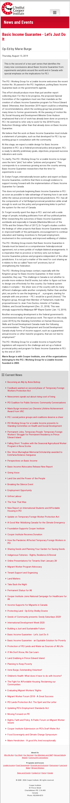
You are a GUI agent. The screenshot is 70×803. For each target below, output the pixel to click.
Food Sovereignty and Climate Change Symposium (32, 734)
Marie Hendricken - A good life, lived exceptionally (31, 740)
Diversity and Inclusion (39, 765)
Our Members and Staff (44, 755)
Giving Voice (13, 472)
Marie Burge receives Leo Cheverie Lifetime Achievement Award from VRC (35, 410)
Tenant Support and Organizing (22, 572)
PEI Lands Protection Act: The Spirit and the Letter (32, 702)
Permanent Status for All (19, 590)
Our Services (28, 755)
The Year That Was (16, 502)
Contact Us (36, 773)
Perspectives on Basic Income (22, 460)
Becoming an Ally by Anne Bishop (23, 382)
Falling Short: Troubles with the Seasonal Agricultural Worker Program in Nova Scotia (37, 445)
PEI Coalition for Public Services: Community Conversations (36, 402)
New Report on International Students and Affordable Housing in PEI (33, 509)
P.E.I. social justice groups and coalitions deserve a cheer (35, 417)
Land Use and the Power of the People (26, 478)
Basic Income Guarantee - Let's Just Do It (27, 634)
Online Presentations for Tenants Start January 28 (32, 560)
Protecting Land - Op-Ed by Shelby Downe (27, 611)
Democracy (54, 765)
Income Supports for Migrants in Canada (27, 605)
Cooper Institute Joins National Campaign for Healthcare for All (37, 598)
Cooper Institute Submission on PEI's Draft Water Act (33, 728)
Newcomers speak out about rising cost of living (31, 396)
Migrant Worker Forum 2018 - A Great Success (30, 696)
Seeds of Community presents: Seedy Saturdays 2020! (34, 617)
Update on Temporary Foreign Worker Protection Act (33, 516)
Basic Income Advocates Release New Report (30, 466)
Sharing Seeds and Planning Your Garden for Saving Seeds (36, 549)
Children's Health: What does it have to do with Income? (34, 676)
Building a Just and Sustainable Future (26, 628)
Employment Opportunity (19, 490)
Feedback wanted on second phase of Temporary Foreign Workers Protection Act (35, 389)
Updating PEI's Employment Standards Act (28, 708)
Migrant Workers (38, 768)
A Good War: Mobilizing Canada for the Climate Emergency (36, 522)
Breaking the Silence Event (20, 484)
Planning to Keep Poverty (19, 664)
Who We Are (9, 755)
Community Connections (38, 758)
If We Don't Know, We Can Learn (23, 652)
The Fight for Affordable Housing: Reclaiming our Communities (31, 683)
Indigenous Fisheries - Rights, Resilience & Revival (31, 555)
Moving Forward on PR (18, 714)
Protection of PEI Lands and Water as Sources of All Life (35, 646)
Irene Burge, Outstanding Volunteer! (24, 670)
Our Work (18, 755)
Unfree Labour (14, 496)
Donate (50, 773)
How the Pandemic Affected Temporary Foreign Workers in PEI (36, 541)
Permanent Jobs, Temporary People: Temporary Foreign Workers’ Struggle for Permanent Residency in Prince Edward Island (34, 435)
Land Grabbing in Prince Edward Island (26, 658)
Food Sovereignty (22, 765)
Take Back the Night (17, 584)
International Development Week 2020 (26, 622)
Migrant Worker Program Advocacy (24, 566)
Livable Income (9, 765)
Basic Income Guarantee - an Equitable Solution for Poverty (36, 640)
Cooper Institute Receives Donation (24, 534)
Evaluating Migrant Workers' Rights (24, 690)
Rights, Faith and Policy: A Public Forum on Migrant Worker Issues (36, 721)
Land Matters (13, 578)
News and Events (24, 773)
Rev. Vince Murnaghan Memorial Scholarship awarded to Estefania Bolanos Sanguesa (34, 453)
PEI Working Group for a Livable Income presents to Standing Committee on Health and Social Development (34, 424)
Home (44, 773)
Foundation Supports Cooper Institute (26, 528)
